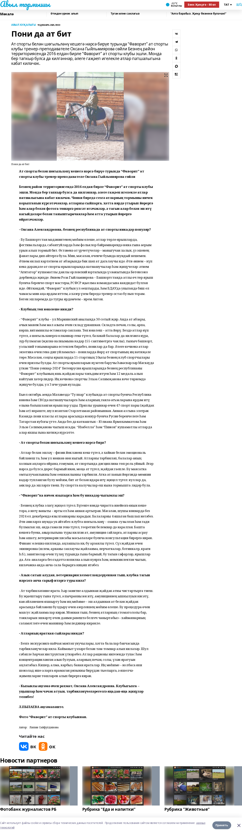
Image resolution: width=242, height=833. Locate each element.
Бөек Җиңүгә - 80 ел (202, 4)
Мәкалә (7, 14)
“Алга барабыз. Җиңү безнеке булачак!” (198, 13)
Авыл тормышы (25, 4)
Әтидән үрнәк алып (64, 13)
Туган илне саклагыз (125, 13)
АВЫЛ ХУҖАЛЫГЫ (23, 25)
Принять (221, 825)
